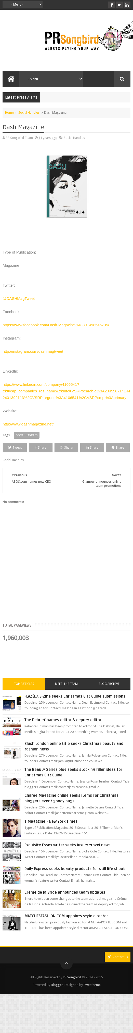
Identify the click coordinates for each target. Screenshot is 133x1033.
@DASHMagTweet (19, 298)
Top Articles (24, 693)
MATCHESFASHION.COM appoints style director (66, 925)
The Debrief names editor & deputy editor (62, 729)
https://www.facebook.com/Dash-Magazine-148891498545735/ (56, 325)
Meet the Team (66, 693)
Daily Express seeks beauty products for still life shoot (74, 878)
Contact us (117, 966)
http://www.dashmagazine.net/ (28, 424)
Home (9, 112)
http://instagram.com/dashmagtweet (33, 351)
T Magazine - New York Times (50, 831)
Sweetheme (92, 994)
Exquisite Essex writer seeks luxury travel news (67, 854)
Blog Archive (109, 693)
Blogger (57, 994)
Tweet (18, 447)
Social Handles (28, 112)
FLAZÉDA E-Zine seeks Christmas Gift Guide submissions (74, 706)
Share (50, 447)
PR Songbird (72, 987)
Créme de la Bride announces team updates (64, 902)
